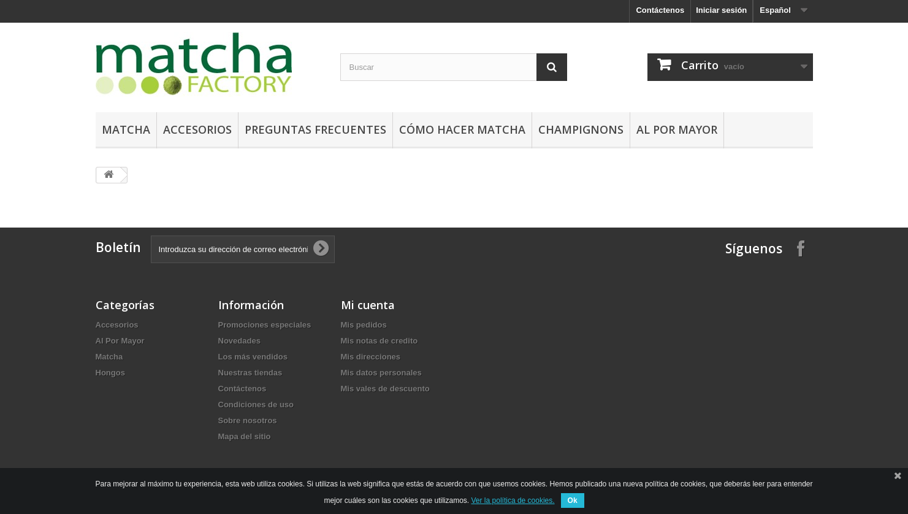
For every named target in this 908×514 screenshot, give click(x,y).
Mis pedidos (364, 324)
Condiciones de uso (256, 404)
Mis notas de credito (379, 340)
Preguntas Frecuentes (315, 129)
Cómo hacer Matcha (462, 129)
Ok (573, 500)
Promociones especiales (264, 324)
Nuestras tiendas (250, 372)
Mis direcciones (371, 356)
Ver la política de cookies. (513, 500)
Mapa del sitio (244, 436)
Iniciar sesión (721, 10)
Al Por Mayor (676, 129)
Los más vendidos (253, 356)
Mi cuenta (368, 304)
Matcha (126, 129)
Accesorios (197, 129)
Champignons (581, 129)
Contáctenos (660, 10)
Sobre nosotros (247, 420)
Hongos (110, 372)
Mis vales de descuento (385, 388)
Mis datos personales (381, 372)
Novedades (239, 340)
